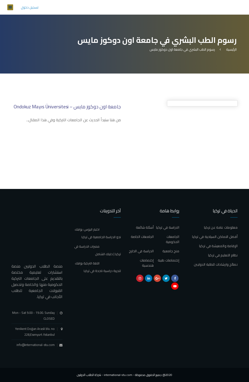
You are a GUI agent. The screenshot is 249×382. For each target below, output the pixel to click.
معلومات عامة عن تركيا (221, 227)
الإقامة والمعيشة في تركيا (218, 246)
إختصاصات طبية (168, 260)
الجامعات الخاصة (142, 236)
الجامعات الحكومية (172, 239)
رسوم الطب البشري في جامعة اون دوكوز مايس (182, 49)
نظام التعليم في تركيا (223, 255)
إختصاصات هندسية (147, 263)
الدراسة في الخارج (141, 251)
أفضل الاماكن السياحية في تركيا (215, 236)
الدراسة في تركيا (167, 227)
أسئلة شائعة (145, 227)
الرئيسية (231, 49)
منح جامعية (170, 251)
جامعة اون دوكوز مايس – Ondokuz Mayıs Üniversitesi (67, 106)
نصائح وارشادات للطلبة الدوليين (216, 264)
